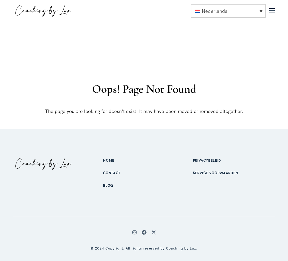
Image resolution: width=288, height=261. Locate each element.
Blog (108, 185)
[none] (228, 11)
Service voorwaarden (215, 173)
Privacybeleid (207, 160)
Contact (112, 173)
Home (109, 160)
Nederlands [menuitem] (214, 11)
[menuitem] (228, 11)
